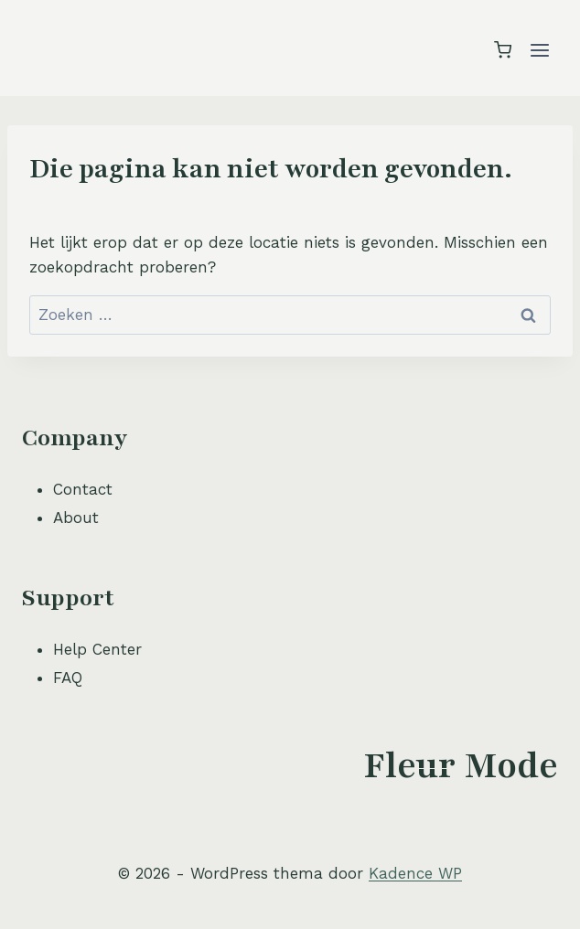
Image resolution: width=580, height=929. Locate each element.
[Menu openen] (539, 50)
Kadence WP (415, 873)
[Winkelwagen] (502, 50)
